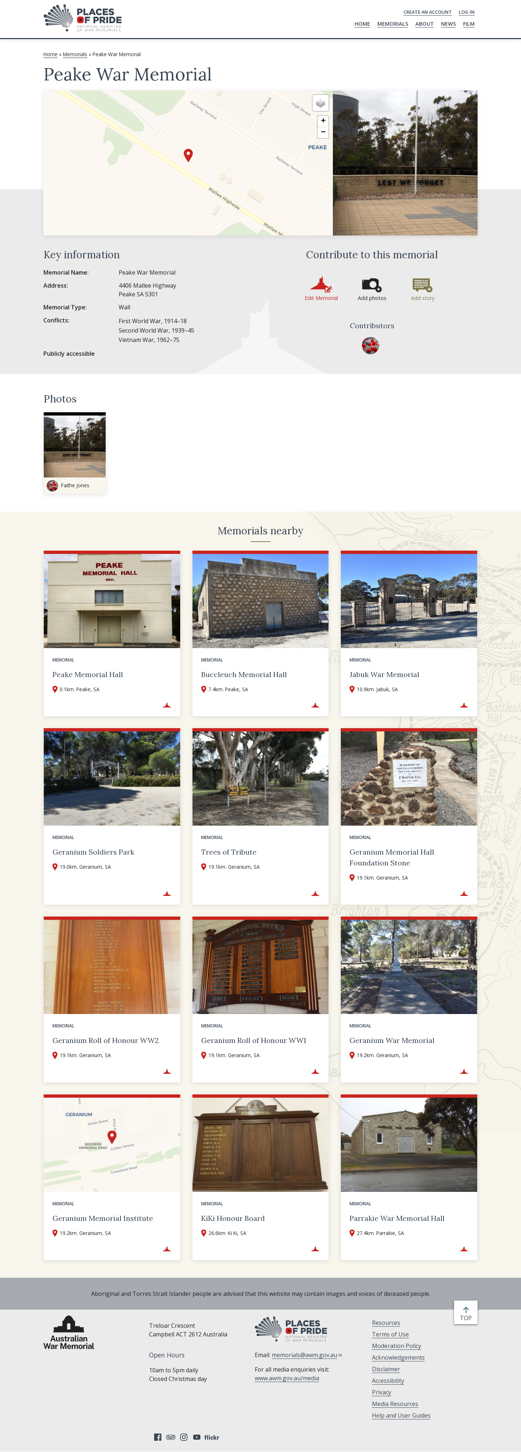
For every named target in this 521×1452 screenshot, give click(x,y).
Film (469, 23)
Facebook (158, 1437)
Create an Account (427, 12)
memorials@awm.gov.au (307, 1355)
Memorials (392, 23)
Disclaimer (386, 1369)
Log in (467, 12)
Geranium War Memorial (392, 1040)
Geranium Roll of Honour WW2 (105, 1040)
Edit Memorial (321, 298)
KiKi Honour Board (233, 1218)
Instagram (184, 1437)
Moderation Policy (396, 1346)
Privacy (381, 1392)
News (448, 23)
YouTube (197, 1437)
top (467, 1318)
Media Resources (395, 1404)
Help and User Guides (401, 1415)
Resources (386, 1323)
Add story (423, 298)
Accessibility (388, 1381)
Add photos (372, 298)
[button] (188, 155)
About (424, 23)
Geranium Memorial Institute (102, 1218)
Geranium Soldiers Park (93, 851)
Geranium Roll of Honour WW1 (253, 1040)
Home (362, 23)
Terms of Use (390, 1334)
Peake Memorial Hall (87, 674)
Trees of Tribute (229, 851)
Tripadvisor (171, 1437)
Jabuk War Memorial (384, 674)
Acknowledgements (398, 1357)
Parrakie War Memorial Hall (397, 1218)
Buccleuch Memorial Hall (244, 674)
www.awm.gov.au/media (287, 1378)
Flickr (212, 1437)
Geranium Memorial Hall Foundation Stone (392, 857)
